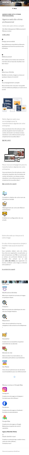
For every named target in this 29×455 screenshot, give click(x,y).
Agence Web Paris (13, 2)
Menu (14, 8)
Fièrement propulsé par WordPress (11, 451)
